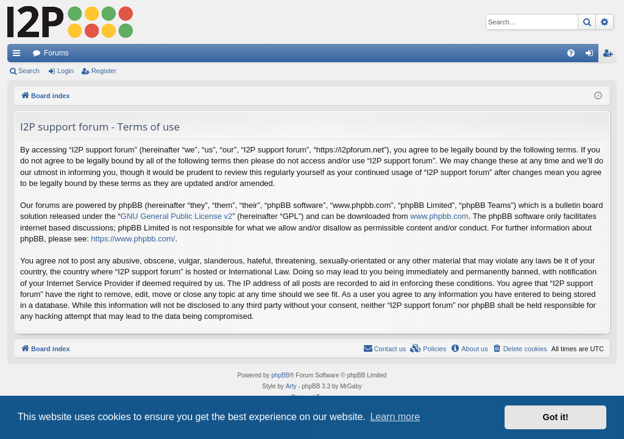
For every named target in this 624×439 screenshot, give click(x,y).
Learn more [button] (395, 417)
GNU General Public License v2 (177, 216)
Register (103, 70)
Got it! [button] (556, 417)
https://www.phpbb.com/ (133, 238)
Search (29, 70)
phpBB (280, 375)
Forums (56, 53)
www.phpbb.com (439, 216)
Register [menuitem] (610, 55)
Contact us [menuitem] (384, 348)
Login (65, 70)
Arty (291, 386)
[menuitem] (571, 53)
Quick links (19, 55)
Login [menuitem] (592, 55)
